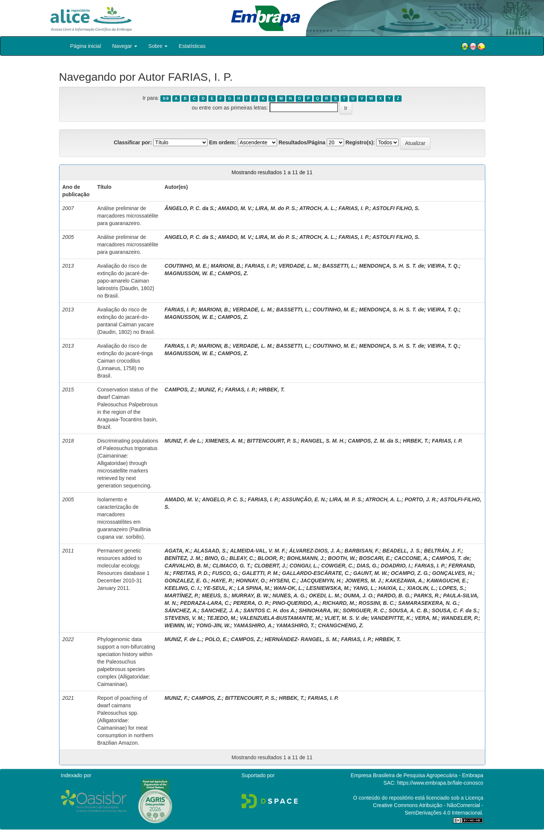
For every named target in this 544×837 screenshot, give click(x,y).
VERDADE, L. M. (299, 266)
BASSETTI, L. (339, 266)
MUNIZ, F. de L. (183, 441)
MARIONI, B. (226, 266)
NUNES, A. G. (289, 595)
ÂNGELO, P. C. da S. (190, 208)
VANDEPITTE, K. (391, 618)
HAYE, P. (222, 581)
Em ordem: (222, 142)
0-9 (166, 98)
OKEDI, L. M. (324, 595)
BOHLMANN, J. (306, 558)
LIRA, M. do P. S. (275, 208)
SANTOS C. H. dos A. (269, 610)
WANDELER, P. (459, 618)
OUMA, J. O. (359, 595)
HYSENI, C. (283, 581)
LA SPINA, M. (253, 588)
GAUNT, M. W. (370, 573)
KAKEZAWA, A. (404, 581)
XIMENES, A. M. (224, 441)
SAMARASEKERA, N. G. (428, 603)
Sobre (157, 46)
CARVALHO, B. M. (187, 566)
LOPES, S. (451, 588)
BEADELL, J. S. (401, 551)
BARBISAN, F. (362, 551)
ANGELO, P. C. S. (223, 499)
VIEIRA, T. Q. (443, 266)
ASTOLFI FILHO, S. (396, 208)
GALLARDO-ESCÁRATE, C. (316, 573)
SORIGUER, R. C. (363, 610)
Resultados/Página (302, 142)
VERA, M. (426, 618)
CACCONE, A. (411, 558)
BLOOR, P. (271, 558)
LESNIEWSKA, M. (328, 588)
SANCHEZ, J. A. (220, 610)
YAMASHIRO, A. (253, 625)
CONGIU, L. (303, 566)
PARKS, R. (427, 595)
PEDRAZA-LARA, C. (205, 603)
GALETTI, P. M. (260, 573)
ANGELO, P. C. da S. (190, 237)
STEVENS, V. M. (184, 618)
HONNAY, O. (251, 581)
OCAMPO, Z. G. (410, 573)
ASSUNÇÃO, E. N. (304, 499)
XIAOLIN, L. (421, 588)
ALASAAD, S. (210, 551)
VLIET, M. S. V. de (346, 618)
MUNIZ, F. (210, 390)
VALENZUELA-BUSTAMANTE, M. (280, 618)
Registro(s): (360, 142)
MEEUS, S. (215, 595)
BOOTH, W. (342, 558)
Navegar (124, 46)
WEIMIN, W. (179, 625)
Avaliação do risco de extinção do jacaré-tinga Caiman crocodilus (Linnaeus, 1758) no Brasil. (125, 361)
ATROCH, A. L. (317, 208)
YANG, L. (364, 588)
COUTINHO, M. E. (186, 266)
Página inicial (85, 46)
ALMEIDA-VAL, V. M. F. (258, 551)
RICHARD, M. (339, 603)
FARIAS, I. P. (354, 208)
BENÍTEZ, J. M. (183, 558)
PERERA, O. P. (251, 603)
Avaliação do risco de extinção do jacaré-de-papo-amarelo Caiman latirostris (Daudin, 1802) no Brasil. (125, 281)
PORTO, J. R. (421, 499)
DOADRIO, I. (396, 566)
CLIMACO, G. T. (231, 566)
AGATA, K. (177, 551)
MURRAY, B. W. (250, 595)
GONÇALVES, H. (452, 573)
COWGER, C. (337, 566)
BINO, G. (215, 558)
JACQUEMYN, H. (321, 581)
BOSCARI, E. (375, 558)
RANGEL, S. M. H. (322, 441)
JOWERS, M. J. (363, 581)
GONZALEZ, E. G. (186, 581)
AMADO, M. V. (235, 208)
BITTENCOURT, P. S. (272, 441)
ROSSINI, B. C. (377, 603)
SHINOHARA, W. (319, 610)
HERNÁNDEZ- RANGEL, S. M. (301, 639)
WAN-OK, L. (288, 588)
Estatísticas (192, 46)
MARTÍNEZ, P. (182, 595)
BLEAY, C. (242, 558)
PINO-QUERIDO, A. (295, 603)
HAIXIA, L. (391, 588)
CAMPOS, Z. (233, 273)
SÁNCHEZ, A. (181, 610)
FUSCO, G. (225, 573)
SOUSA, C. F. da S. (455, 610)
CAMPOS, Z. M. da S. (373, 441)
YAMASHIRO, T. (295, 625)
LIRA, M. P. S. (345, 499)
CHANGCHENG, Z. (341, 625)
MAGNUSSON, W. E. (190, 273)
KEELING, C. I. (182, 588)
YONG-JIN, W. (213, 625)
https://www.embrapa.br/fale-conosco (440, 783)
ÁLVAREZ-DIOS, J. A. (315, 551)
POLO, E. (216, 639)
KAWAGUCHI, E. (447, 581)
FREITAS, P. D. (191, 573)
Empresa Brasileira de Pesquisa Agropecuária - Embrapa (417, 775)
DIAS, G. (367, 566)
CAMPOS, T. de (451, 558)
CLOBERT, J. (270, 566)
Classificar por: (133, 142)
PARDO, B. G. (394, 595)
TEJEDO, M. (221, 618)
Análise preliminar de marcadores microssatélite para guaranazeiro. (127, 215)
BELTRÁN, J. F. (442, 551)
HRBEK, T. (272, 390)
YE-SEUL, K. (218, 588)
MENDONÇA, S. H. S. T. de (391, 266)
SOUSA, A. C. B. (408, 610)
